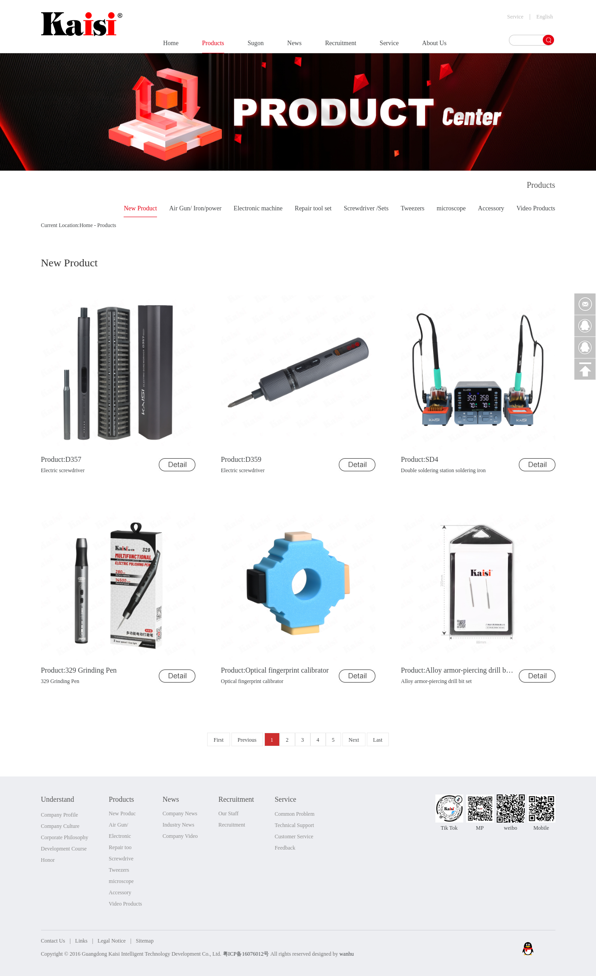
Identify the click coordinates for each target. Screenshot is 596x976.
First (218, 740)
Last (378, 740)
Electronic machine (258, 208)
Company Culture (60, 826)
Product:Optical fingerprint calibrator (275, 670)
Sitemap (144, 941)
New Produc (122, 813)
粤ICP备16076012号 (246, 954)
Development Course (64, 849)
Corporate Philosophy (64, 837)
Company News (179, 813)
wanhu (346, 954)
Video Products (536, 208)
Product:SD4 (420, 459)
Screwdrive (121, 858)
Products (213, 46)
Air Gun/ (118, 825)
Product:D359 (241, 459)
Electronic (120, 836)
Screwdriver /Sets (366, 208)
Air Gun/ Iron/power (195, 208)
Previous (247, 740)
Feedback (285, 848)
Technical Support (294, 825)
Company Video (180, 836)
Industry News (178, 825)
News (294, 46)
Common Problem (294, 814)
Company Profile (59, 815)
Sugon (256, 46)
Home (171, 46)
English (544, 17)
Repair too (120, 847)
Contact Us (53, 941)
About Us (434, 46)
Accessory (491, 208)
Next (354, 740)
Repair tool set (313, 208)
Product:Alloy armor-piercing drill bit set (458, 670)
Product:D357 (61, 459)
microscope (451, 208)
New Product (140, 208)
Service (389, 46)
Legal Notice (111, 941)
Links (81, 941)
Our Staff (228, 813)
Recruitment (340, 46)
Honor (48, 860)
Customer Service (294, 836)
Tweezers (413, 208)
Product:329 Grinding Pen (79, 670)
